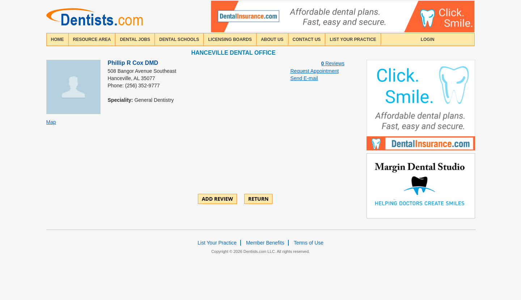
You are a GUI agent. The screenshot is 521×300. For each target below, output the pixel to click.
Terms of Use (308, 243)
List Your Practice (353, 39)
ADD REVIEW (217, 198)
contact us (307, 39)
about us (272, 39)
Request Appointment (315, 71)
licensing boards (230, 39)
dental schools (179, 39)
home (57, 39)
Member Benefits (265, 243)
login (428, 39)
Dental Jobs (135, 39)
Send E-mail (304, 78)
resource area (92, 39)
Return (258, 198)
